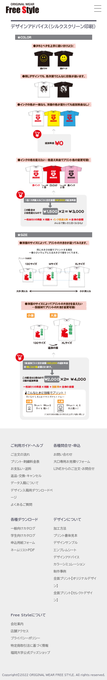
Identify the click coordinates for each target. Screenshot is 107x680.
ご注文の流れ (20, 454)
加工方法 (60, 528)
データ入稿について (25, 482)
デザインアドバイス (67, 557)
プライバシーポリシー (25, 638)
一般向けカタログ (23, 528)
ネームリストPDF (23, 550)
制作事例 (60, 571)
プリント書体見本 (66, 535)
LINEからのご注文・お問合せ (74, 468)
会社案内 (17, 623)
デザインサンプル (66, 542)
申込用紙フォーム (23, 542)
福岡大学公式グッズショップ (30, 652)
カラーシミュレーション (69, 564)
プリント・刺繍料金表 (25, 461)
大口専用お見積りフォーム (72, 461)
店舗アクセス (20, 631)
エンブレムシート (65, 550)
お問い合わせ (63, 454)
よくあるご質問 (21, 504)
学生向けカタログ (23, 535)
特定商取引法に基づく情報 (30, 645)
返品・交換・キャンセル (26, 475)
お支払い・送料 (21, 468)
